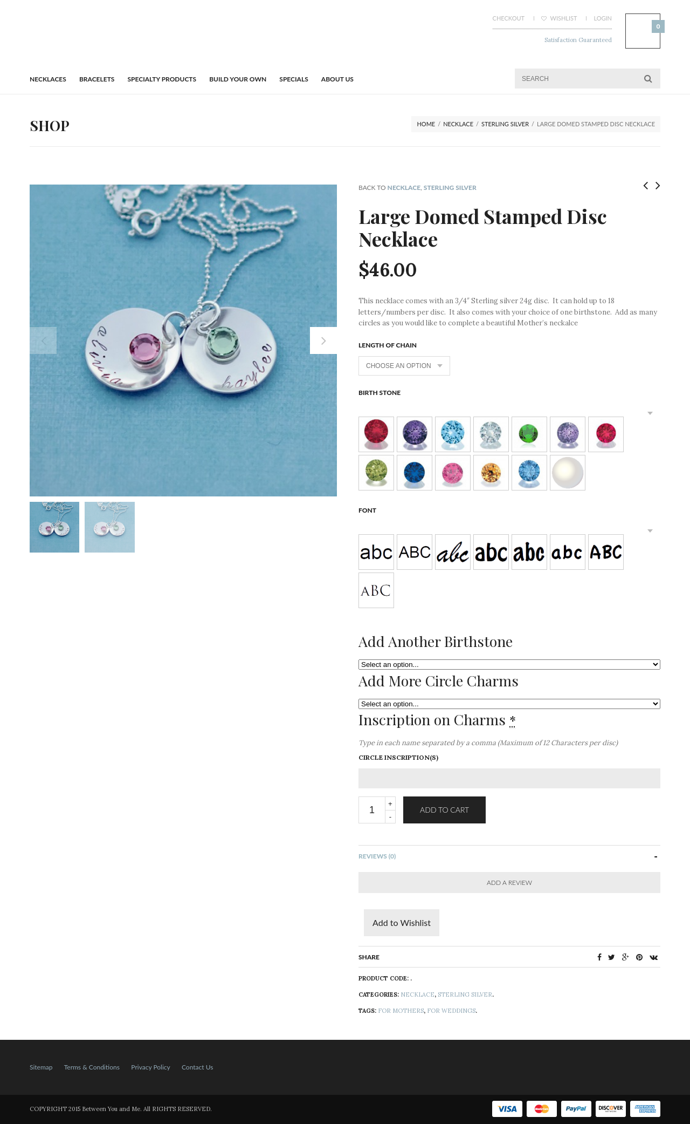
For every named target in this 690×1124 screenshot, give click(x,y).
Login (603, 18)
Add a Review (509, 882)
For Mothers (401, 1010)
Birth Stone (379, 393)
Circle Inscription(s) (398, 757)
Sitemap (41, 1067)
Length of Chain (387, 345)
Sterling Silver (505, 123)
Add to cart (444, 809)
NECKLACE (458, 123)
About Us (337, 79)
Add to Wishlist (401, 922)
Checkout (509, 18)
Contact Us (197, 1067)
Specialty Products (162, 79)
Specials (293, 79)
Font (367, 510)
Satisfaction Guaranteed (578, 40)
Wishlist (559, 18)
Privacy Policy (150, 1067)
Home (426, 123)
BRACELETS (96, 79)
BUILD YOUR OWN (237, 79)
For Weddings (451, 1010)
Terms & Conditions (92, 1067)
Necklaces (48, 79)
